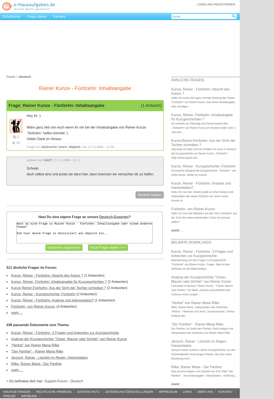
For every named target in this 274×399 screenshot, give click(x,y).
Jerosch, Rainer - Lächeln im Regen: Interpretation (49, 357)
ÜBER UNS (205, 391)
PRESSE (9, 396)
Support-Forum (55, 381)
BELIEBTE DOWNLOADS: (191, 242)
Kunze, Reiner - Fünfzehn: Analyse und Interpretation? (52, 300)
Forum (10, 76)
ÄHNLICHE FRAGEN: (188, 80)
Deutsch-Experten (114, 217)
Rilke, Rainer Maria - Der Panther (36, 364)
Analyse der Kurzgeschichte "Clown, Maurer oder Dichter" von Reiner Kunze (69, 339)
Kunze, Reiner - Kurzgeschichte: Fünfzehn (43, 294)
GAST (48, 160)
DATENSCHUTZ (88, 391)
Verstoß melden (150, 195)
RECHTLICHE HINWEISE (54, 391)
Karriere (59, 16)
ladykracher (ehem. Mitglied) (61, 147)
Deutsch (76, 381)
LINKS (187, 391)
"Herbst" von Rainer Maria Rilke (35, 345)
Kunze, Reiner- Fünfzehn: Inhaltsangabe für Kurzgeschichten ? (59, 282)
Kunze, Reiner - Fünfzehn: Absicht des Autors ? (47, 275)
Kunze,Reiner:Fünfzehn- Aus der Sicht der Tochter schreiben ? (58, 288)
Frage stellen (37, 16)
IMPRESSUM (168, 391)
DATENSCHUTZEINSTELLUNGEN (129, 391)
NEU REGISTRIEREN (221, 4)
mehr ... (17, 313)
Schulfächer (12, 16)
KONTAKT (225, 391)
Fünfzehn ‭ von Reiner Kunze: (33, 306)
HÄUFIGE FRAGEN (17, 391)
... (177, 230)
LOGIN (201, 4)
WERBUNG (29, 396)
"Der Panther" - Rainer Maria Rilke (37, 351)
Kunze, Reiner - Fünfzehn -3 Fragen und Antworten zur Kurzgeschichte (65, 333)
